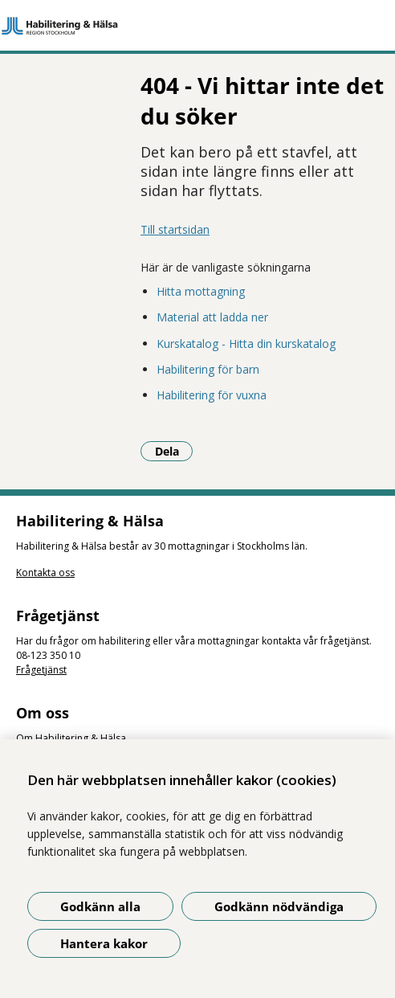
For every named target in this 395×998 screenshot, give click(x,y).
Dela (174, 451)
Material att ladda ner (212, 317)
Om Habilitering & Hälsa (71, 738)
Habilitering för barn (208, 369)
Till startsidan (175, 229)
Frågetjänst (41, 670)
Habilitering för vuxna (212, 395)
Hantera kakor (104, 943)
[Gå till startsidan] (197, 25)
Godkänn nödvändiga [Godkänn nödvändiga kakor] (279, 906)
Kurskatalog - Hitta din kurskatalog (246, 343)
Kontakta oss (45, 572)
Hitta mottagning (201, 291)
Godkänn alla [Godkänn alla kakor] (100, 906)
